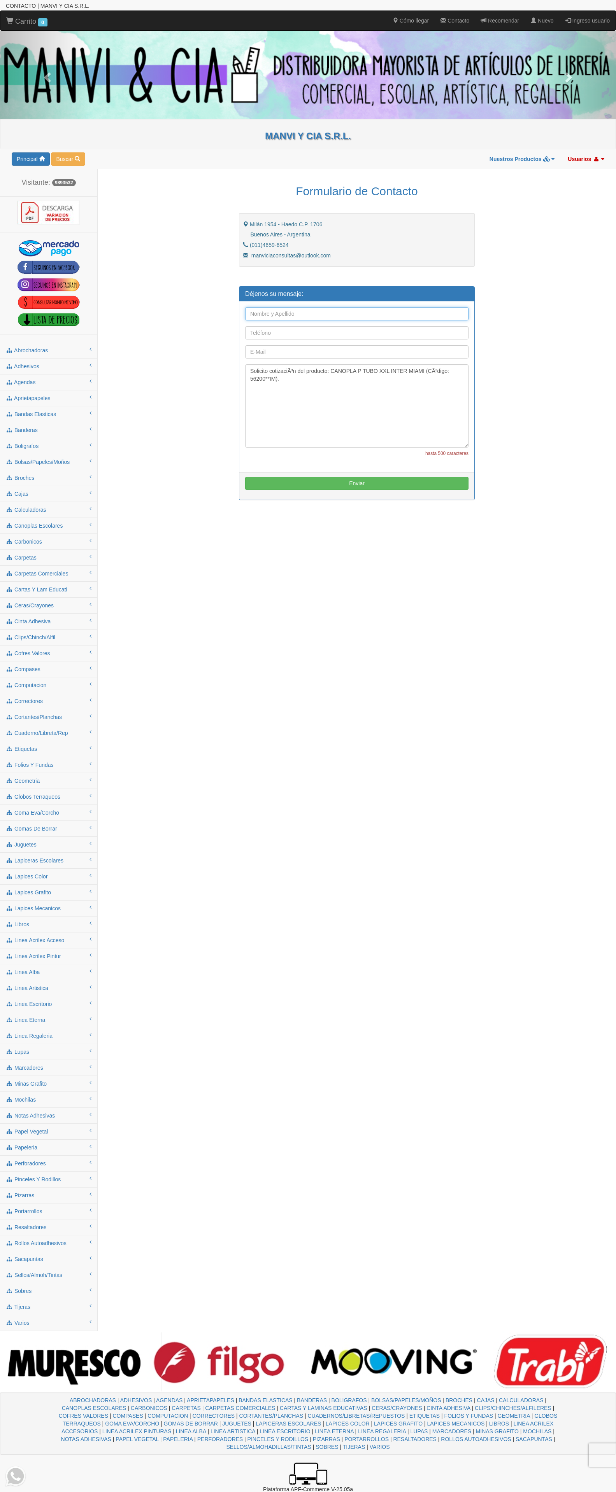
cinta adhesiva (48, 620)
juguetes (48, 844)
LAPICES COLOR (348, 1423)
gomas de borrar (48, 828)
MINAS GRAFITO (497, 1431)
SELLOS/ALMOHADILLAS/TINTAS (268, 1447)
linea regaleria (48, 1035)
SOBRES (327, 1447)
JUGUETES (236, 1423)
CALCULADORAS (521, 1400)
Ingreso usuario (587, 20)
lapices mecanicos (48, 907)
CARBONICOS (149, 1408)
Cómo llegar (411, 20)
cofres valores (48, 652)
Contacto (455, 20)
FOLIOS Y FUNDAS (468, 1416)
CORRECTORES (214, 1416)
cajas (48, 493)
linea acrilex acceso (48, 939)
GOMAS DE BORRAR (191, 1423)
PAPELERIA (178, 1439)
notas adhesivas (48, 1115)
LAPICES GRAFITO (398, 1423)
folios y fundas (48, 764)
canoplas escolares (48, 525)
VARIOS (380, 1447)
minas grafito (48, 1083)
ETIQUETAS (424, 1416)
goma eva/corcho (48, 812)
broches (48, 477)
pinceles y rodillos (48, 1178)
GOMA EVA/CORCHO (132, 1423)
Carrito (26, 21)
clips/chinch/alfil (48, 636)
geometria (48, 780)
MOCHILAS (537, 1431)
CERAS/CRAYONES (397, 1408)
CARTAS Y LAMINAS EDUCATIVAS (323, 1408)
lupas (48, 1051)
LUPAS (419, 1431)
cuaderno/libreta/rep (48, 732)
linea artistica (48, 987)
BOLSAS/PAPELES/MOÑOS (406, 1400)
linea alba (48, 971)
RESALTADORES (415, 1439)
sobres (48, 1290)
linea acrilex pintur (48, 955)
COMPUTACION (167, 1416)
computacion (48, 684)
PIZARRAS (326, 1439)
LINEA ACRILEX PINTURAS (136, 1431)
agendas (48, 381)
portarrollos (48, 1210)
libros (48, 923)
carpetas (48, 557)
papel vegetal (48, 1131)
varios (48, 1322)
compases (48, 668)
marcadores (48, 1067)
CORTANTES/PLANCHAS (271, 1416)
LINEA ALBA (191, 1431)
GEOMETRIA (514, 1416)
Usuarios (586, 159)
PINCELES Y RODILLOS (278, 1439)
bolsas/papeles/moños (48, 461)
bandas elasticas (48, 413)
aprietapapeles (48, 397)
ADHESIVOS (136, 1400)
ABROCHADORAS (93, 1400)
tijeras (48, 1306)
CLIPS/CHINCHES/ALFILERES (513, 1408)
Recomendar (500, 20)
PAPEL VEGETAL (137, 1439)
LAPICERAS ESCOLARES (288, 1423)
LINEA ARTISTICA (233, 1431)
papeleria (48, 1147)
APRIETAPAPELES (210, 1400)
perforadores (48, 1163)
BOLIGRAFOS (349, 1400)
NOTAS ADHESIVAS (86, 1439)
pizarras (48, 1194)
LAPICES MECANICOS (456, 1423)
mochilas (48, 1099)
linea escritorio (48, 1003)
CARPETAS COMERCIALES (240, 1408)
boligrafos (48, 445)
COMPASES (127, 1416)
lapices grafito (48, 892)
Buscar (68, 159)
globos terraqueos (48, 796)
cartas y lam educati (48, 589)
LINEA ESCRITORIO (285, 1431)
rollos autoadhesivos (48, 1242)
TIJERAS (354, 1447)
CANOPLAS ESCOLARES (94, 1408)
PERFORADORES (220, 1439)
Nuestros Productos (522, 159)
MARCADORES (451, 1431)
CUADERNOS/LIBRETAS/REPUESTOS (356, 1416)
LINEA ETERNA (334, 1431)
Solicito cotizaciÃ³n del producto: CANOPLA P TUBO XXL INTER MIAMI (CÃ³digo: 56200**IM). (357, 406)
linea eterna (48, 1019)
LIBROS (499, 1423)
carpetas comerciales (48, 573)
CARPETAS (186, 1408)
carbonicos (48, 541)
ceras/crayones (48, 605)
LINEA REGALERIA (382, 1431)
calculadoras (48, 509)
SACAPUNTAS (534, 1439)
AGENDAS (169, 1400)
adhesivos (48, 365)
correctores (48, 700)
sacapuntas (48, 1258)
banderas (48, 429)
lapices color (48, 876)
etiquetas (48, 748)
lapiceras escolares (48, 860)
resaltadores (48, 1226)
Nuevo (542, 20)
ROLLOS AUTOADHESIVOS (476, 1439)
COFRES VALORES (83, 1416)
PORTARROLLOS (366, 1439)
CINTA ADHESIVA (448, 1408)
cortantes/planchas (48, 716)
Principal (31, 159)
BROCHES (459, 1400)
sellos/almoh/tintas (48, 1274)
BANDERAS (312, 1400)
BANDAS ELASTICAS (266, 1400)
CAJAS (486, 1400)
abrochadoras (48, 349)
